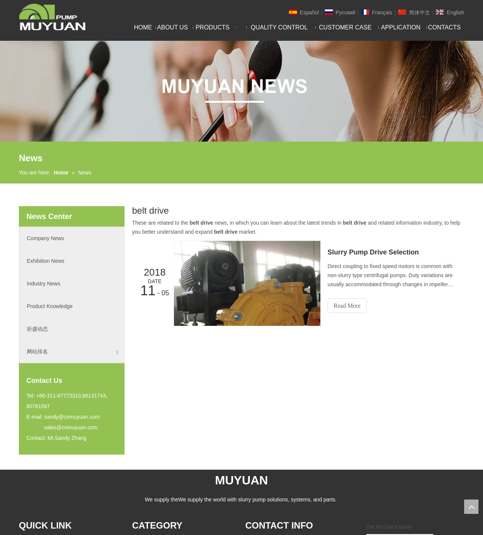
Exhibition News (46, 261)
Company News (45, 238)
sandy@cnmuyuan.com (72, 417)
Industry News (43, 284)
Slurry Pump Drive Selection (373, 252)
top (471, 507)
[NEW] (241, 91)
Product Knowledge (49, 306)
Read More (347, 305)
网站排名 (72, 351)
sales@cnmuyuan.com (71, 427)
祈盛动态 (37, 329)
